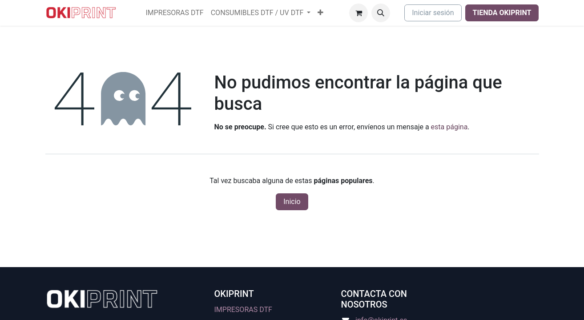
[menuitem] (174, 13)
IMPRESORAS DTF (243, 309)
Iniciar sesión (433, 12)
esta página (449, 127)
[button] (380, 13)
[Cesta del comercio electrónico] (358, 13)
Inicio (291, 201)
